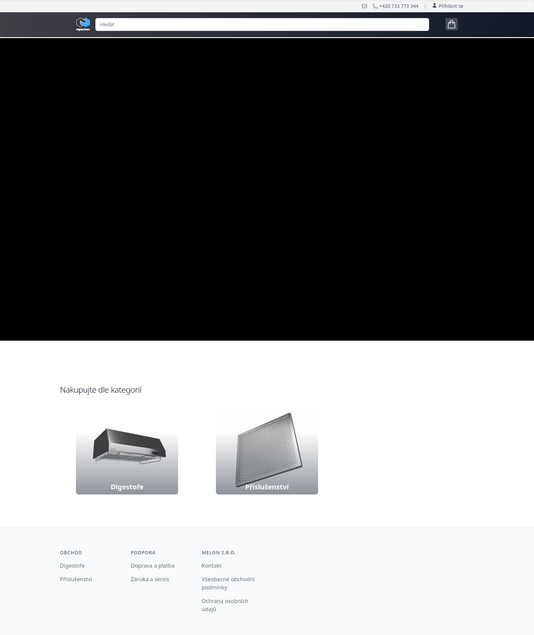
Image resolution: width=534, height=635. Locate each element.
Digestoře (72, 565)
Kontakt (212, 565)
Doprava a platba (152, 565)
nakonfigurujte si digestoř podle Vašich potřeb (267, 220)
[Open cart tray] (451, 24)
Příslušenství (76, 579)
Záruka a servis (150, 579)
